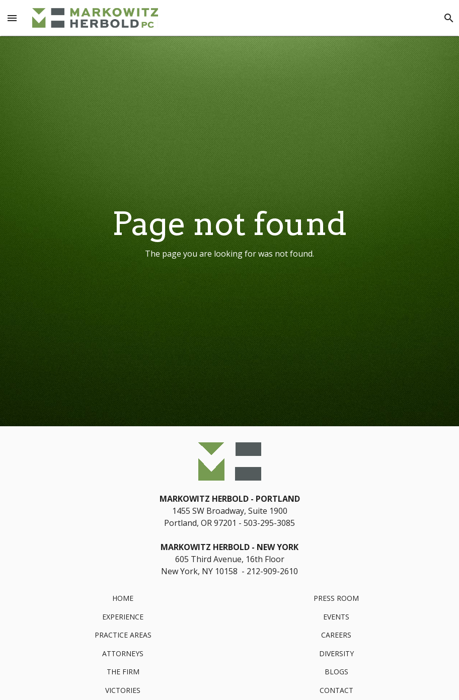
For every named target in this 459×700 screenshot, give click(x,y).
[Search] (449, 18)
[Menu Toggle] (12, 18)
